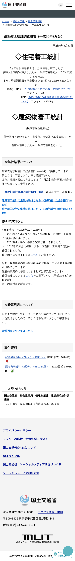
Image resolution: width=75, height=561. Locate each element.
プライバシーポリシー (17, 430)
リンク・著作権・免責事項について (25, 439)
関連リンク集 (11, 456)
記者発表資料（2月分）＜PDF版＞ (25, 357)
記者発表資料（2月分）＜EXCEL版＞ (27, 366)
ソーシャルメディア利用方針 (21, 473)
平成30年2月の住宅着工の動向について (48, 89)
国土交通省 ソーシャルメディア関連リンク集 (32, 464)
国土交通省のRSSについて (19, 447)
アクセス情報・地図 (50, 512)
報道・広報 (19, 21)
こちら (34, 254)
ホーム (5, 21)
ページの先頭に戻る (64, 554)
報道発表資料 (35, 21)
